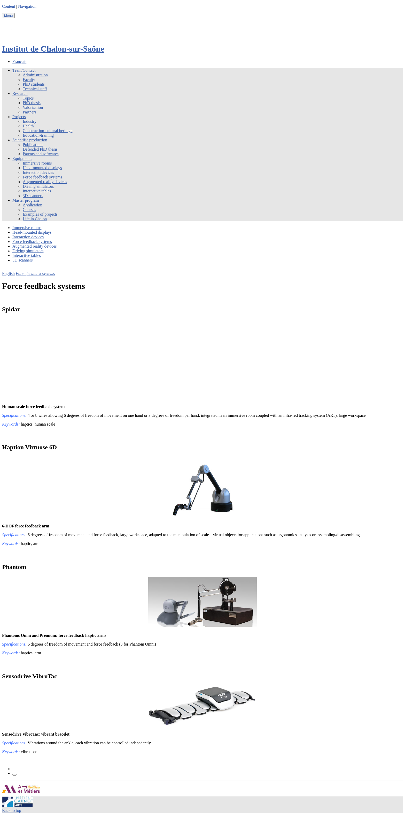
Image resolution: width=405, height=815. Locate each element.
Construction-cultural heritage (47, 130)
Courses (29, 209)
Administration (35, 75)
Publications (33, 144)
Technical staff (35, 89)
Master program (25, 200)
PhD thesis (32, 103)
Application (32, 205)
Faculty (29, 79)
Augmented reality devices (45, 182)
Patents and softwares (41, 154)
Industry (29, 121)
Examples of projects (40, 214)
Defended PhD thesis (40, 149)
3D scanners (33, 195)
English (8, 273)
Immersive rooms (37, 163)
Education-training (38, 135)
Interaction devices (38, 172)
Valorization (33, 107)
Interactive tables (37, 191)
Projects (19, 117)
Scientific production (29, 140)
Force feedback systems (42, 177)
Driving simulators (38, 186)
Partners (29, 112)
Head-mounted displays (42, 168)
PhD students (34, 84)
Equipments (22, 158)
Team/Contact (24, 70)
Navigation (27, 6)
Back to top (11, 810)
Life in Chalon (35, 219)
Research (20, 93)
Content (8, 6)
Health (28, 126)
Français (19, 61)
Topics (28, 98)
